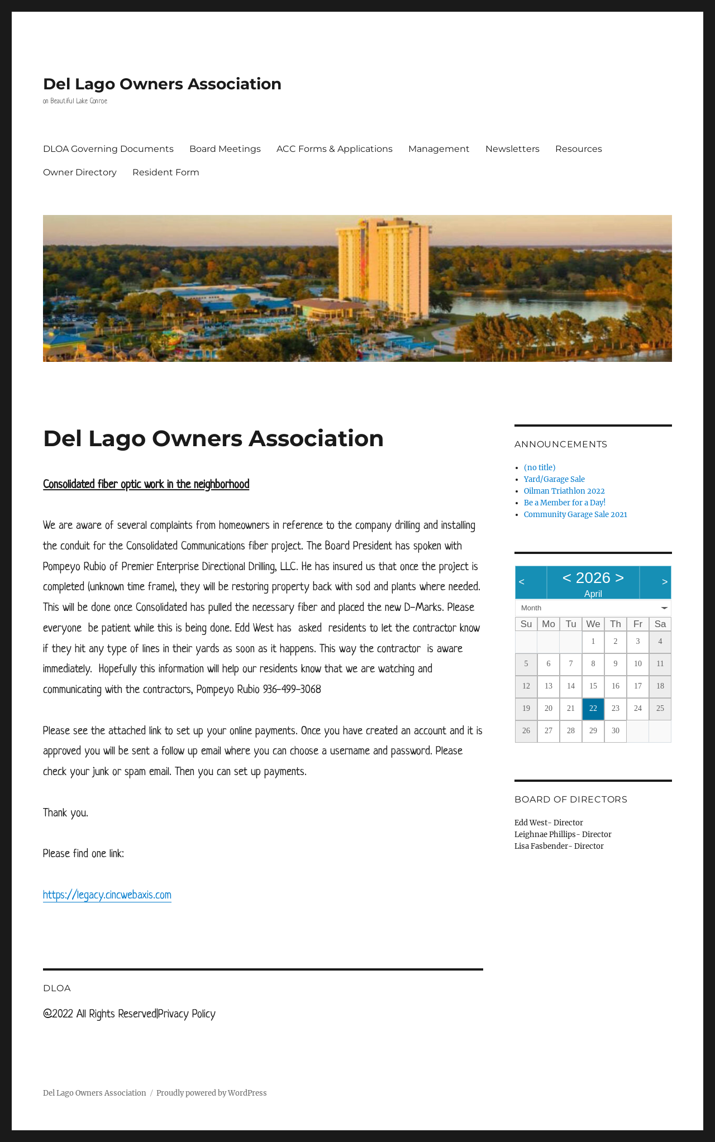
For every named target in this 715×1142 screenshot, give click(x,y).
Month (531, 608)
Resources (578, 149)
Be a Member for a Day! (565, 503)
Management (439, 149)
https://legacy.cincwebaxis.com (107, 896)
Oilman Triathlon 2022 (564, 491)
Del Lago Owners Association (162, 83)
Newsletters (512, 149)
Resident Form (165, 172)
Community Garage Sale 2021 (575, 514)
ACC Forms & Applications (335, 149)
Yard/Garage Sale (554, 479)
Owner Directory (80, 172)
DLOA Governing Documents (108, 149)
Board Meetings (225, 149)
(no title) (540, 467)
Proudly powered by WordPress (211, 1093)
